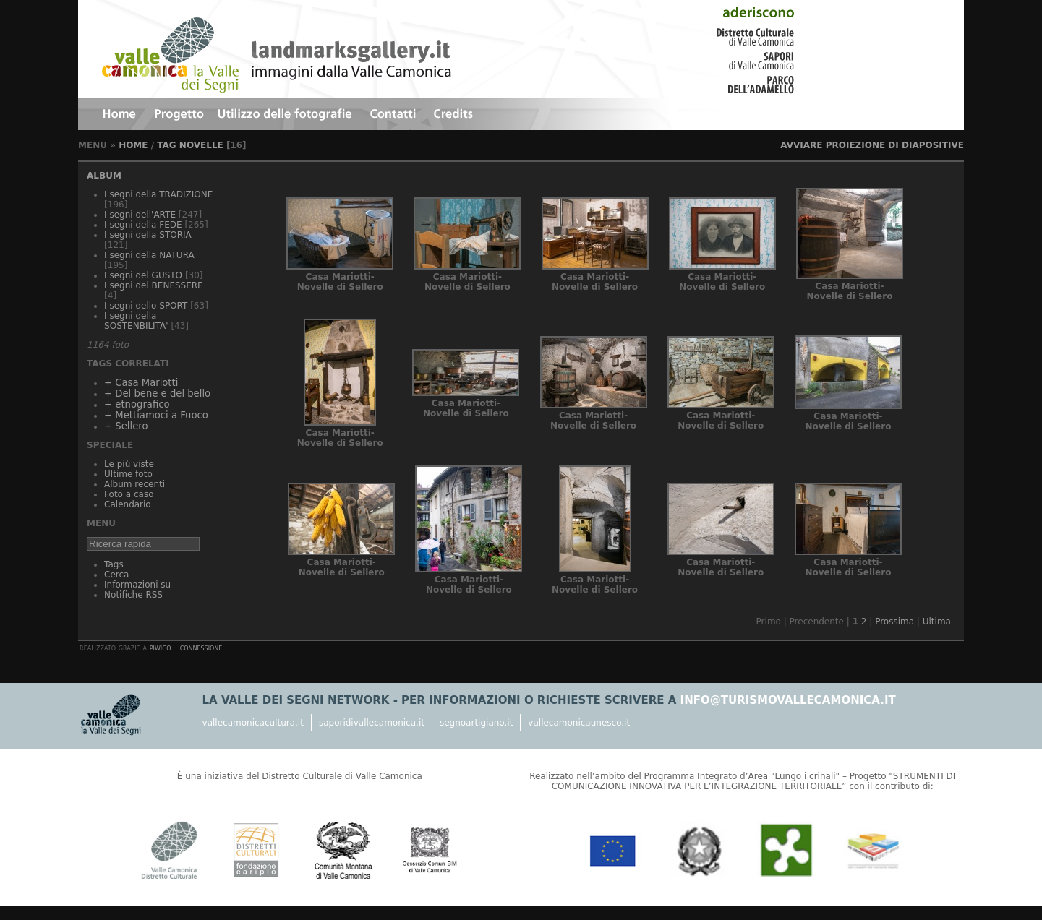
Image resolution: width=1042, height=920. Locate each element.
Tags (114, 564)
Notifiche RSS (133, 595)
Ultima (937, 621)
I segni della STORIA (148, 235)
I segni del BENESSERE (153, 285)
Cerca (116, 574)
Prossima (894, 621)
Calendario (127, 504)
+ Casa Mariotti (141, 382)
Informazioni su (137, 585)
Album (104, 176)
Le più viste (129, 464)
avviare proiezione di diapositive (872, 145)
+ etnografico (136, 404)
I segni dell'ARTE (140, 215)
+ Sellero (126, 426)
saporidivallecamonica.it (371, 723)
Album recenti (134, 484)
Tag (166, 145)
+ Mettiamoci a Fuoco (156, 415)
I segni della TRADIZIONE (158, 194)
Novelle (201, 145)
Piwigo (160, 647)
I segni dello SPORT (145, 306)
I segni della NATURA (149, 255)
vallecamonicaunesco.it (579, 723)
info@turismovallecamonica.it (788, 700)
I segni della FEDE (143, 225)
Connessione (201, 647)
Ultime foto (128, 474)
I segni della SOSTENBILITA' (136, 321)
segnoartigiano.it (476, 723)
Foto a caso (128, 494)
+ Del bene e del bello (157, 393)
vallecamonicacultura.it (253, 723)
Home (133, 145)
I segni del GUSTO (143, 275)
